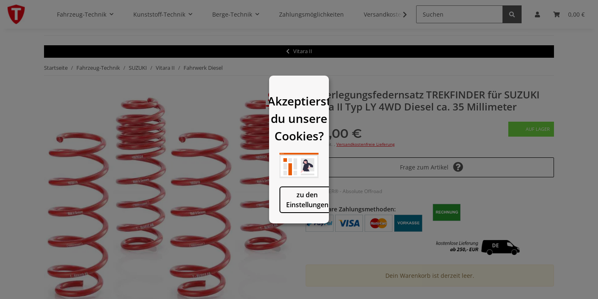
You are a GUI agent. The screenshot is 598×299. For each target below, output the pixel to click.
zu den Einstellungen (256, 232)
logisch (342, 232)
